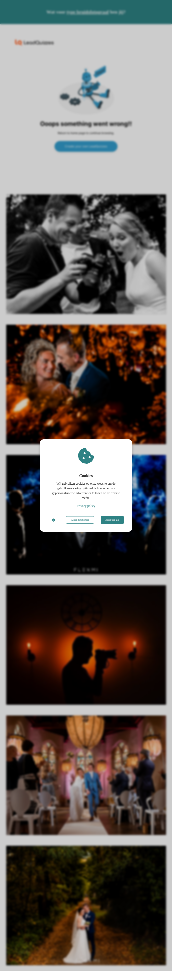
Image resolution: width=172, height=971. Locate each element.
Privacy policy (86, 506)
